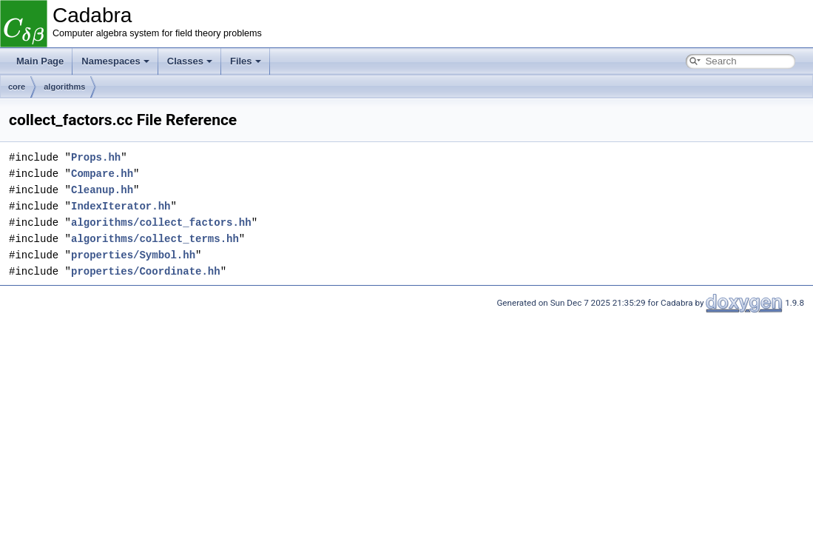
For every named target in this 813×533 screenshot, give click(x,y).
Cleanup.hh (102, 190)
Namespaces (115, 61)
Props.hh (96, 157)
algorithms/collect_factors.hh (161, 222)
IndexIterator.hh (120, 206)
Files (245, 61)
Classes (189, 61)
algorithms (64, 86)
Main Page (40, 61)
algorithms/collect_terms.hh (155, 239)
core (16, 86)
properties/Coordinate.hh (145, 271)
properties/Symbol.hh (133, 255)
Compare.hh (102, 174)
